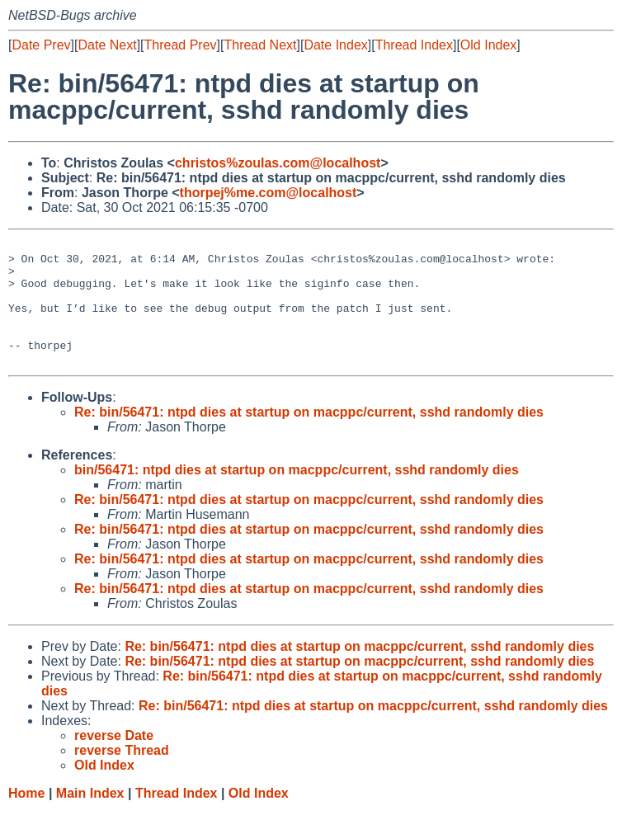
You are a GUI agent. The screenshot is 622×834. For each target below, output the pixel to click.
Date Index (335, 45)
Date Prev (41, 45)
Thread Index (414, 45)
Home (26, 818)
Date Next (107, 45)
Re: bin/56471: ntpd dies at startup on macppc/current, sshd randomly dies (309, 437)
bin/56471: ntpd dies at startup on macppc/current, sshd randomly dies (296, 495)
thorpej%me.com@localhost (268, 193)
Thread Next (260, 45)
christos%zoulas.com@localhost (277, 163)
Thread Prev (180, 45)
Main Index (90, 818)
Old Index (488, 45)
